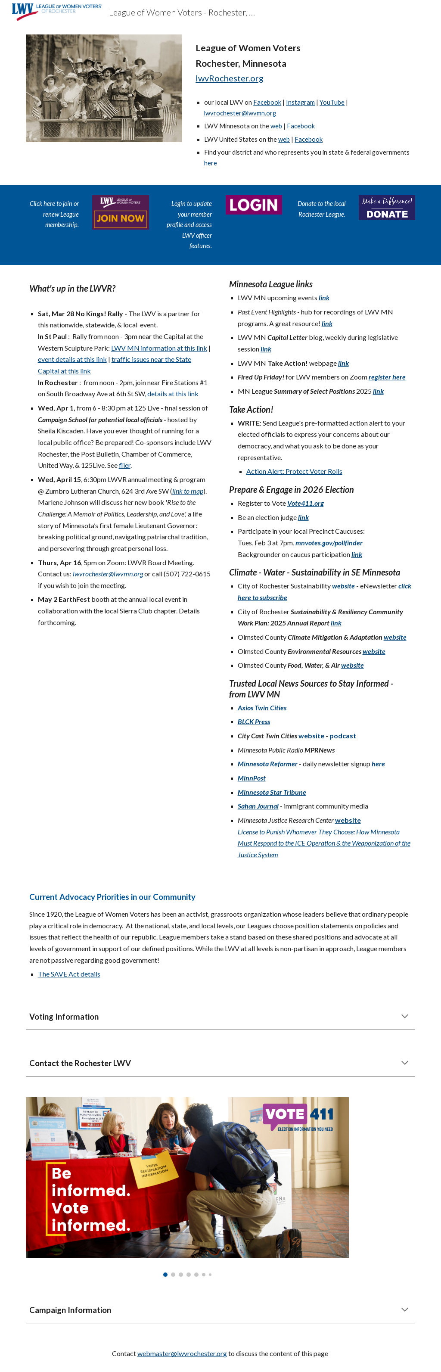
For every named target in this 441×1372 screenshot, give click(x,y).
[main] (303, 62)
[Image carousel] (187, 1187)
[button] (404, 1017)
